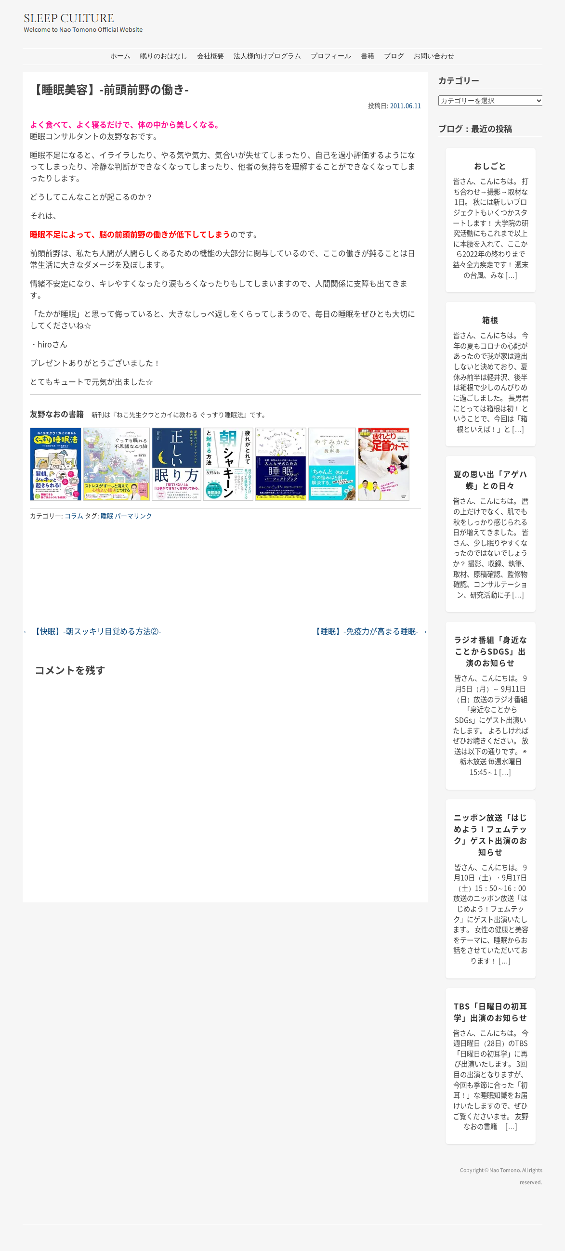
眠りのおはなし (163, 56)
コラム (74, 515)
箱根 (490, 320)
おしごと (490, 165)
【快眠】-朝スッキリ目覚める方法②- (92, 631)
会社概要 (210, 56)
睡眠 (107, 515)
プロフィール (331, 56)
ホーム (120, 56)
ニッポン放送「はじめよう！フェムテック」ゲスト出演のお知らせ (490, 834)
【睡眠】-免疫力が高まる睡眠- (370, 631)
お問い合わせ (434, 56)
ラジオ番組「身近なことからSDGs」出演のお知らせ (490, 651)
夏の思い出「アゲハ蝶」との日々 (490, 479)
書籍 (367, 56)
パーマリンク (133, 515)
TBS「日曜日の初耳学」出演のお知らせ (490, 1011)
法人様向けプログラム (267, 56)
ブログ (394, 56)
